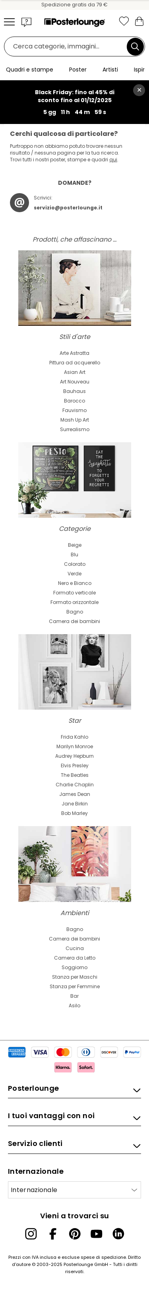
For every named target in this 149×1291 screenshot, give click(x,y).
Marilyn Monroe (74, 746)
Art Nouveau (74, 381)
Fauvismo (74, 410)
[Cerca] (135, 46)
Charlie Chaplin (75, 784)
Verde (74, 573)
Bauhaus (74, 391)
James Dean (74, 794)
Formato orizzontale (74, 602)
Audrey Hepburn (74, 756)
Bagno (74, 611)
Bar (74, 996)
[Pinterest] (75, 1234)
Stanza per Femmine (75, 986)
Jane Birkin (75, 803)
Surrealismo (74, 429)
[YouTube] (97, 1234)
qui (113, 159)
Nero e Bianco (74, 583)
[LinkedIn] (118, 1234)
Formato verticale (74, 592)
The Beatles (75, 775)
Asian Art (74, 372)
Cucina (75, 948)
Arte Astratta (74, 353)
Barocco (74, 400)
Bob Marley (74, 813)
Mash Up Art (74, 419)
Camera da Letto (74, 957)
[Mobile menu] (9, 21)
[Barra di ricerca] (67, 46)
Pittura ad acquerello (74, 362)
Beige (74, 545)
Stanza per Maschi (74, 977)
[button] (26, 21)
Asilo (74, 1005)
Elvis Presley (75, 765)
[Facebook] (53, 1234)
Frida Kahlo (74, 737)
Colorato (74, 564)
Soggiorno (74, 967)
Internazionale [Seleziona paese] (34, 1189)
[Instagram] (31, 1234)
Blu (74, 554)
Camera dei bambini (74, 621)
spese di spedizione (103, 1257)
